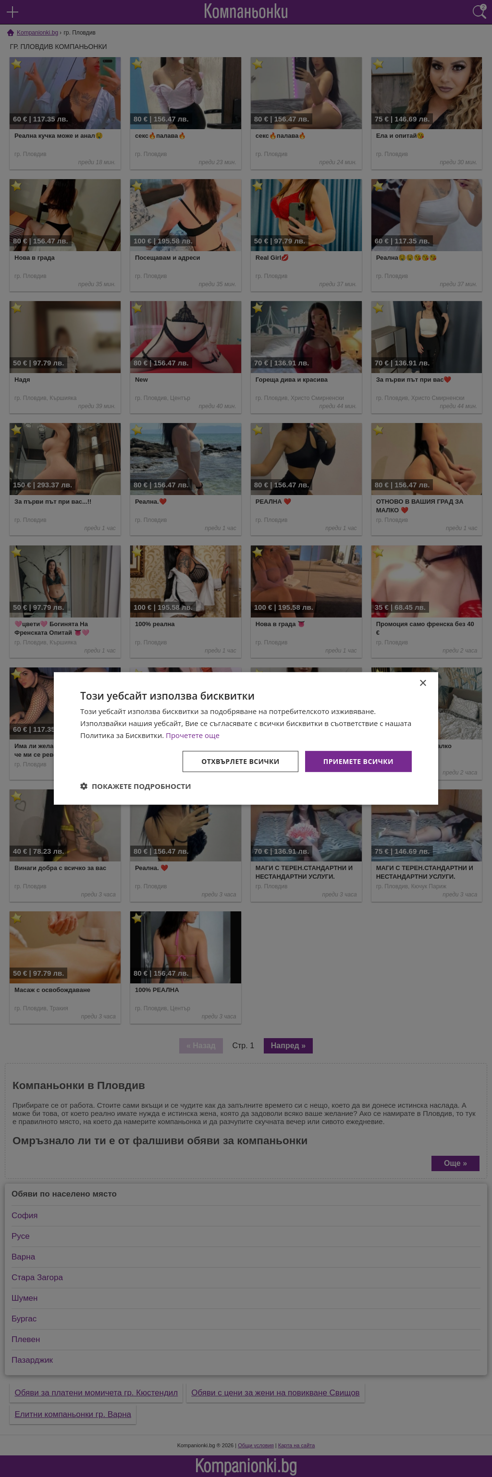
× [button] (422, 683)
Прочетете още (193, 735)
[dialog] (246, 738)
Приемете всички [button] (358, 760)
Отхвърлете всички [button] (240, 760)
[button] (135, 786)
